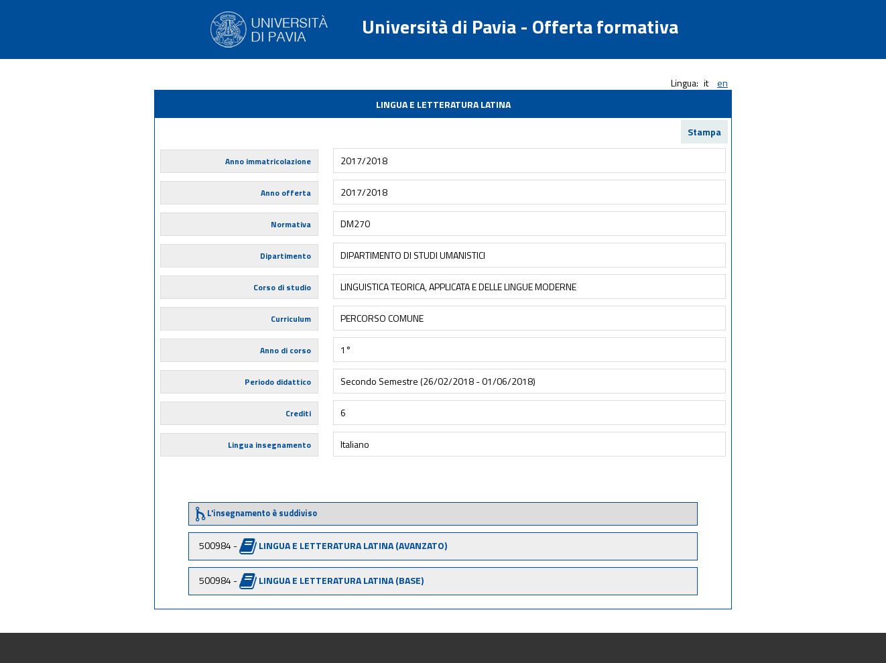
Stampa (704, 132)
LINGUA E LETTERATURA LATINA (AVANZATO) (353, 545)
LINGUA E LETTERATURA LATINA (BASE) (341, 580)
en (722, 83)
